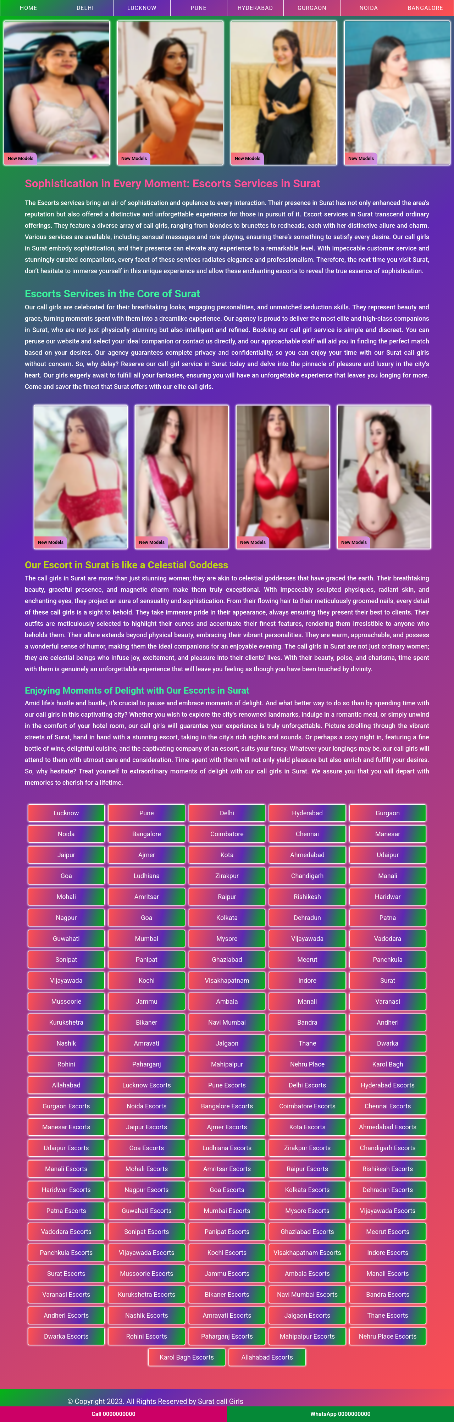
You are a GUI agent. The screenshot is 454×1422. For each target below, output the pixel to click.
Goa (66, 873)
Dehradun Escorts (387, 1187)
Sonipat (66, 957)
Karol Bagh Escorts (187, 1354)
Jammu (146, 999)
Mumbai (147, 936)
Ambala (227, 999)
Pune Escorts (227, 1082)
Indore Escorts (387, 1250)
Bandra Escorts (387, 1292)
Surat (387, 978)
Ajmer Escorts (227, 1124)
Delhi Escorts (307, 1082)
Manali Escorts (66, 1166)
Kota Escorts (307, 1124)
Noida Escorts (147, 1103)
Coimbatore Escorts (307, 1103)
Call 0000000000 (113, 1414)
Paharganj (146, 1061)
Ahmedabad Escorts (387, 1124)
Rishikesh (307, 894)
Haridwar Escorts (66, 1187)
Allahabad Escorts (267, 1354)
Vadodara (388, 936)
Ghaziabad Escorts (307, 1229)
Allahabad (66, 1082)
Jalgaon (227, 1041)
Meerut (307, 957)
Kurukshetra (66, 1020)
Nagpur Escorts (146, 1187)
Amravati (147, 1041)
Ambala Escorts (307, 1271)
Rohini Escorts (146, 1334)
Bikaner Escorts (227, 1292)
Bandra (307, 1020)
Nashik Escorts (146, 1313)
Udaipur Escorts (66, 1145)
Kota (226, 852)
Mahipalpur (227, 1061)
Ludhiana (147, 873)
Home (28, 8)
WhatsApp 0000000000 (340, 1414)
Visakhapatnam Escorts (307, 1250)
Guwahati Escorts (147, 1208)
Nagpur (66, 915)
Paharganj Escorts (227, 1334)
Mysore (226, 936)
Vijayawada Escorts (388, 1208)
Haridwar (388, 894)
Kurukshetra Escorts (147, 1292)
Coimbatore (227, 831)
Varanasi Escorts (66, 1292)
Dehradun (307, 915)
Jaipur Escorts (146, 1124)
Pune (199, 8)
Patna (388, 915)
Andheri (388, 1020)
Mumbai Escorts (227, 1208)
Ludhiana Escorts (227, 1145)
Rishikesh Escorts (387, 1166)
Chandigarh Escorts (388, 1145)
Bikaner (146, 1020)
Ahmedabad (307, 852)
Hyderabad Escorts (388, 1082)
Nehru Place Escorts (388, 1334)
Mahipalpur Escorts (307, 1334)
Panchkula (388, 957)
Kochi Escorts (227, 1250)
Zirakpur (227, 873)
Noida (368, 8)
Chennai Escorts (388, 1103)
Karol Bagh (387, 1061)
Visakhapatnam (227, 978)
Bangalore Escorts (227, 1103)
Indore (307, 978)
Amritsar (146, 894)
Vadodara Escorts (66, 1229)
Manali (387, 873)
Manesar (387, 831)
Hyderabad (255, 8)
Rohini (66, 1061)
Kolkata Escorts (307, 1187)
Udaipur (388, 852)
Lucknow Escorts (146, 1082)
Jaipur (66, 852)
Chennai (307, 831)
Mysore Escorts (307, 1208)
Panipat (146, 957)
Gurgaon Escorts (66, 1103)
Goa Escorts (146, 1145)
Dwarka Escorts (66, 1334)
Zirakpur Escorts (307, 1145)
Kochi (147, 978)
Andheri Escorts (66, 1313)
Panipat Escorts (227, 1229)
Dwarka (387, 1041)
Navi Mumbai (227, 1020)
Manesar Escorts (66, 1124)
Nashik (66, 1041)
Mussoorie (66, 999)
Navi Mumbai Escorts (307, 1292)
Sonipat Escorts (146, 1229)
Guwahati (66, 936)
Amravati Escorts (227, 1313)
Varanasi (387, 999)
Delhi (85, 8)
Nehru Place (307, 1061)
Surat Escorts (66, 1271)
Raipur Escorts (307, 1166)
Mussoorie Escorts (146, 1271)
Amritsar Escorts (227, 1166)
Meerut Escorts (387, 1229)
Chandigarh (307, 873)
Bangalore (425, 8)
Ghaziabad (227, 957)
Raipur (227, 894)
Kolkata (227, 915)
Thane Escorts (387, 1313)
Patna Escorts (66, 1208)
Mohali (66, 894)
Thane (307, 1041)
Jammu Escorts (227, 1271)
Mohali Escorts (146, 1166)
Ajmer (146, 852)
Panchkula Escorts (66, 1250)
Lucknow (142, 8)
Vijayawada (307, 936)
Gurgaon (312, 8)
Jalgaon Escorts (307, 1313)
